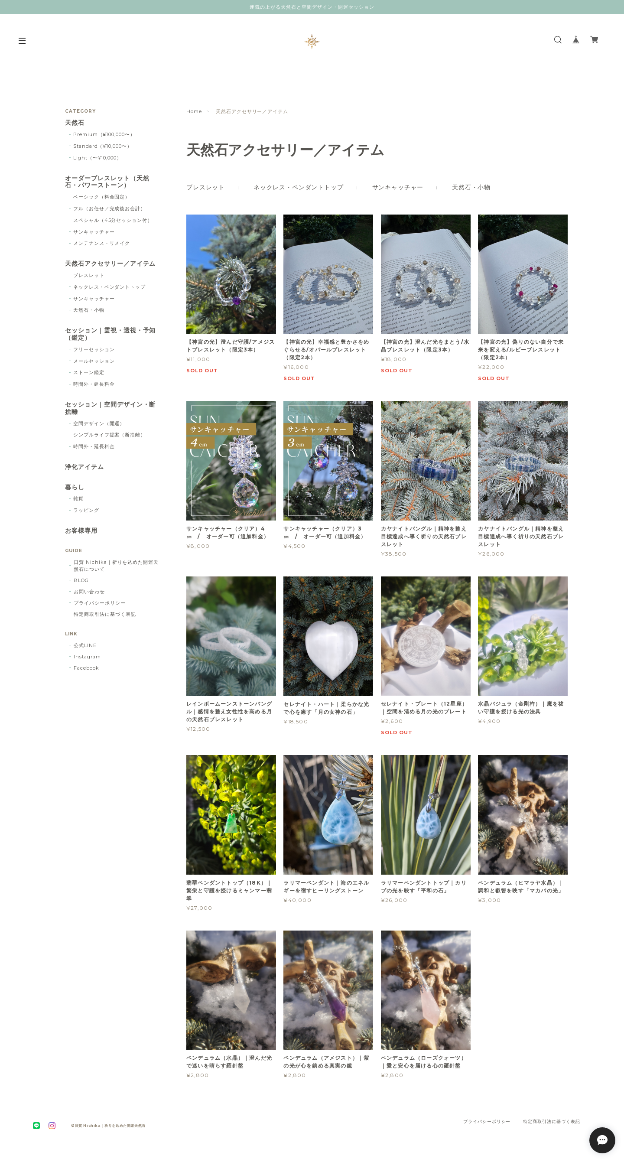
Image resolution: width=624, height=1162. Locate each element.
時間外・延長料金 (94, 384)
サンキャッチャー (398, 187)
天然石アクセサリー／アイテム (110, 263)
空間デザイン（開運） (99, 423)
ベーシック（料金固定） (101, 197)
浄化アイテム (84, 467)
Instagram (87, 657)
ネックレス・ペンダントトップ (299, 187)
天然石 (74, 123)
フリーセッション (94, 349)
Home (194, 111)
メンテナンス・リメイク (101, 243)
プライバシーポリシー (100, 603)
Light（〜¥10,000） (97, 158)
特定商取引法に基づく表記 (105, 614)
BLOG (81, 580)
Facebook (86, 668)
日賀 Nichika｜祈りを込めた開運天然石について (116, 565)
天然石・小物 (471, 187)
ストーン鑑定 (88, 372)
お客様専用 (81, 530)
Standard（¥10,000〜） (102, 146)
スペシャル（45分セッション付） (113, 220)
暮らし (74, 487)
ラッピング (86, 510)
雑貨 (78, 498)
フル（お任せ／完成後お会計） (109, 208)
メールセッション (94, 361)
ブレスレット (205, 187)
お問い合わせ (89, 592)
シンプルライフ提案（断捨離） (109, 435)
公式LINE (85, 645)
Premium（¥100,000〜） (104, 134)
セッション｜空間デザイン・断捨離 (110, 408)
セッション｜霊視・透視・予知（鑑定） (110, 334)
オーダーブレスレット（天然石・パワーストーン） (107, 182)
